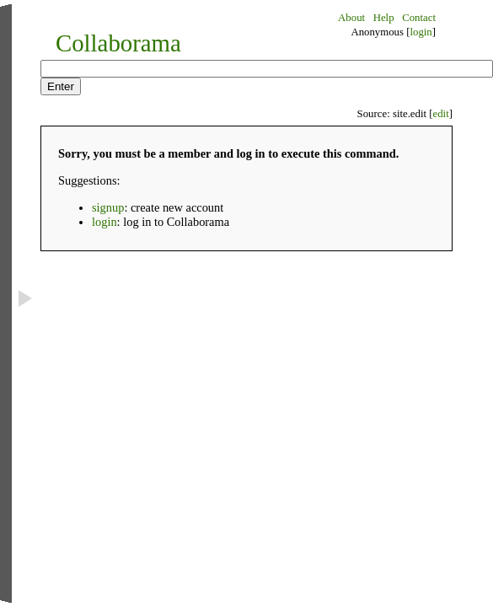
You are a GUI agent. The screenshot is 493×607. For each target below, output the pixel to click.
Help (383, 18)
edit (441, 114)
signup (108, 207)
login (420, 32)
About (351, 18)
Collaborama (118, 43)
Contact (419, 18)
